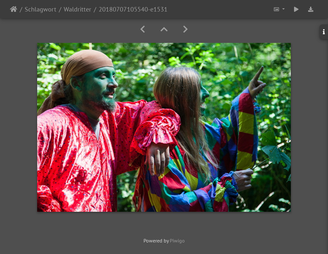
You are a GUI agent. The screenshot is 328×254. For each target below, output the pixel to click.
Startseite (13, 9)
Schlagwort (40, 9)
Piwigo (177, 240)
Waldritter (77, 9)
